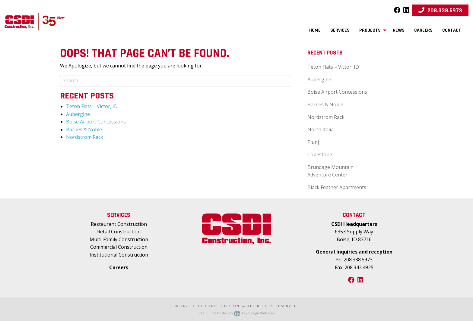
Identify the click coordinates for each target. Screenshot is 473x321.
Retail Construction (119, 231)
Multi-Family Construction (119, 239)
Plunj (313, 142)
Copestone (319, 154)
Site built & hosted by (236, 313)
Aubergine (78, 114)
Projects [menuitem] (370, 30)
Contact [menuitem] (451, 30)
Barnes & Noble (84, 129)
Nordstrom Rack (84, 137)
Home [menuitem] (315, 30)
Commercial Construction (119, 247)
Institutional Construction (119, 254)
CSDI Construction (216, 306)
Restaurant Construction (119, 224)
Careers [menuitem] (423, 30)
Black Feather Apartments (336, 187)
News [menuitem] (399, 30)
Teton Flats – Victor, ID (92, 106)
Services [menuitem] (340, 30)
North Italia (320, 129)
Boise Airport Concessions (96, 121)
